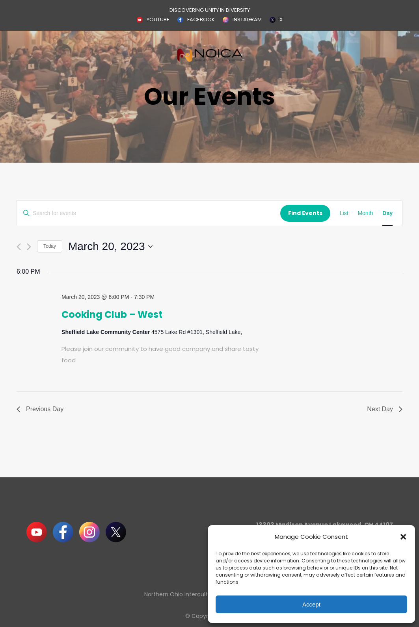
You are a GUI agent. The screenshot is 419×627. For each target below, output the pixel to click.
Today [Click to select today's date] (49, 246)
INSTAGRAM (247, 19)
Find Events (305, 213)
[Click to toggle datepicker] (110, 246)
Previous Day (40, 409)
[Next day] (29, 246)
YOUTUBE (158, 19)
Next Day (384, 409)
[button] (403, 537)
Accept (311, 604)
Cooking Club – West (111, 314)
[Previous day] (19, 246)
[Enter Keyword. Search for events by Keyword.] (148, 213)
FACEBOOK (201, 19)
